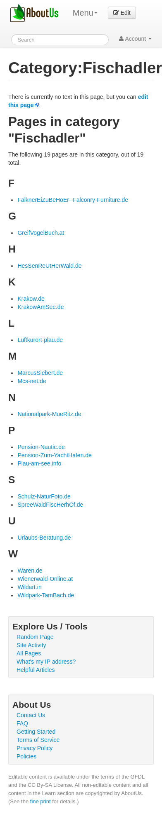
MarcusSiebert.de (40, 373)
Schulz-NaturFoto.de (43, 496)
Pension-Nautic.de (40, 447)
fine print (40, 801)
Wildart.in (29, 587)
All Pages (29, 653)
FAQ (22, 723)
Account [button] (135, 38)
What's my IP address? (46, 661)
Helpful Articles (36, 670)
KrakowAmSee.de (40, 307)
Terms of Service (38, 740)
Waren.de (29, 570)
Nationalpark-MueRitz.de (49, 414)
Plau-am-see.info (39, 463)
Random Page (35, 637)
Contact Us (31, 715)
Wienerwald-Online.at (45, 578)
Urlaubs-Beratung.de (44, 537)
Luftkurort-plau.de (40, 340)
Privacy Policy (34, 748)
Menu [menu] (85, 12)
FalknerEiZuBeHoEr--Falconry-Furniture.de (72, 199)
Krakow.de (30, 298)
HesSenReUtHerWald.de (49, 265)
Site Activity (31, 645)
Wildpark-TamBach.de (45, 595)
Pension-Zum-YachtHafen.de (54, 455)
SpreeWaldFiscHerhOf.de (50, 504)
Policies (26, 756)
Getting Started (36, 731)
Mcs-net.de (31, 381)
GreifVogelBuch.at (40, 232)
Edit (122, 12)
